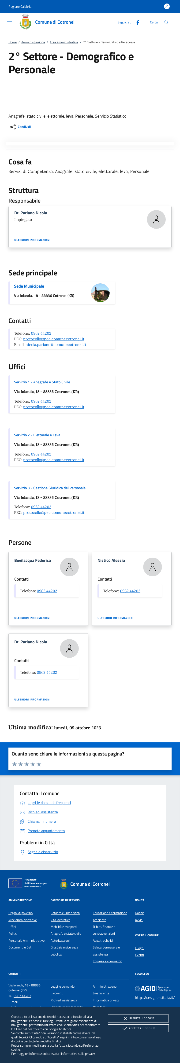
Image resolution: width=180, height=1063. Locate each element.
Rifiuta (138, 1018)
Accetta (138, 1028)
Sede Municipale (29, 286)
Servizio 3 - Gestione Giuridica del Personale (50, 488)
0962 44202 (41, 333)
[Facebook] (136, 22)
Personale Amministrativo (26, 940)
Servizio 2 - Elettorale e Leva (37, 435)
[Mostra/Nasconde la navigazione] (9, 21)
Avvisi (139, 919)
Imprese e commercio (107, 961)
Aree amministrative (64, 42)
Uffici (12, 926)
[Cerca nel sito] (166, 22)
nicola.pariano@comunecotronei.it (56, 344)
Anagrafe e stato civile (66, 933)
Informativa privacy (106, 1000)
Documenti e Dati (20, 947)
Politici (12, 933)
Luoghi (139, 948)
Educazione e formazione (110, 912)
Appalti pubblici (103, 940)
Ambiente (99, 919)
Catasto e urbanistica (65, 912)
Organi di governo (20, 912)
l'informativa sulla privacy (77, 1053)
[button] (19, 6)
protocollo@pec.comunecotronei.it (53, 339)
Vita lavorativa (60, 919)
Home (12, 42)
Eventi (139, 954)
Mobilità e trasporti (64, 926)
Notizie (139, 912)
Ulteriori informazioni (32, 240)
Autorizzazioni (60, 940)
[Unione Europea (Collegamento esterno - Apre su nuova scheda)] (29, 884)
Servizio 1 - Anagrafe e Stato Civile (42, 382)
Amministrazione (33, 42)
